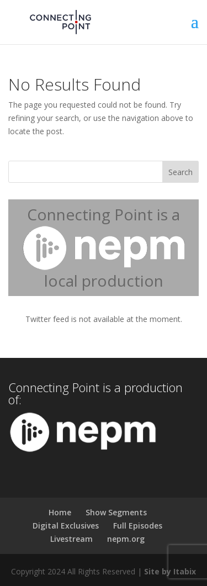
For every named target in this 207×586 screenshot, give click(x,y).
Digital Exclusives (66, 525)
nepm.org (126, 539)
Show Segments (116, 512)
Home (60, 512)
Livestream (71, 539)
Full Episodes (137, 525)
